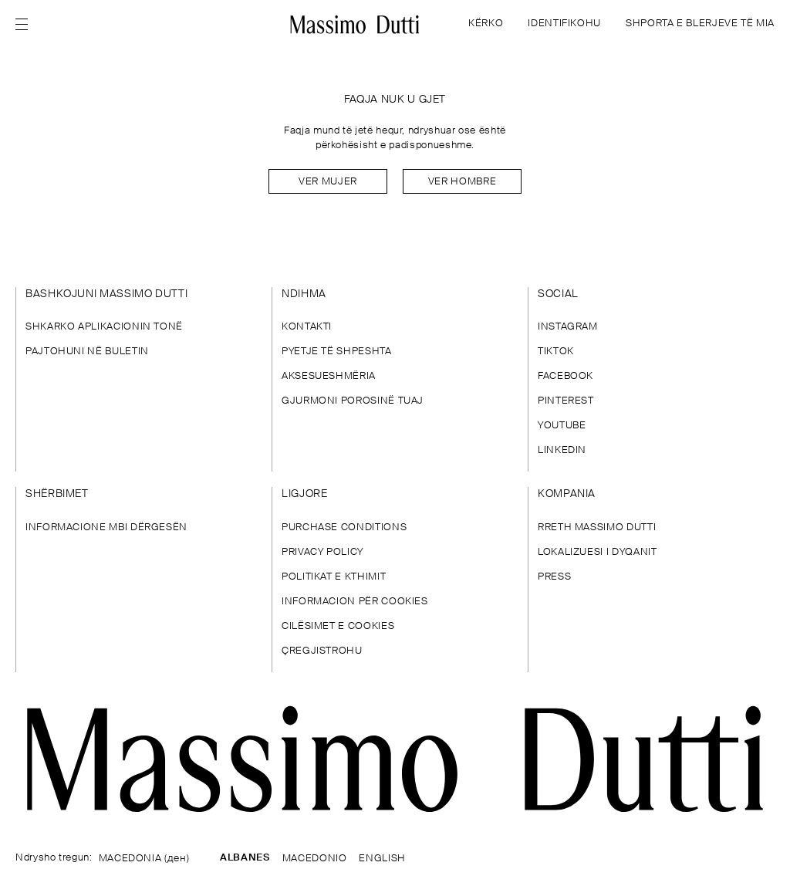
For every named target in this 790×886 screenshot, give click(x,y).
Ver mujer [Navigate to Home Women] (328, 182)
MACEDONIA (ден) (144, 859)
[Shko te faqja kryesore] (395, 759)
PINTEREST (566, 401)
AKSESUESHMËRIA (329, 376)
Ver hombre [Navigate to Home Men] (462, 182)
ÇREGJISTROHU (322, 651)
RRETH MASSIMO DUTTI (597, 527)
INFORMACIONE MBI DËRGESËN (106, 527)
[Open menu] (26, 24)
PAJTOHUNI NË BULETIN (87, 352)
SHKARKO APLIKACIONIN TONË (104, 327)
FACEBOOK (565, 376)
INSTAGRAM (568, 327)
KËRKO (485, 24)
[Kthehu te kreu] (355, 25)
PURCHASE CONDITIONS (344, 527)
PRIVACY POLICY (322, 552)
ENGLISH (382, 859)
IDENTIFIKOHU (564, 24)
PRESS (554, 577)
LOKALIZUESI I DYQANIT (597, 552)
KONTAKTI (307, 327)
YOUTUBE (562, 426)
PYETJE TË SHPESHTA (337, 352)
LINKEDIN (562, 450)
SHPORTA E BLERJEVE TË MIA (700, 24)
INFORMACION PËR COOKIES (355, 602)
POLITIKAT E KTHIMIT (334, 577)
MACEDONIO (314, 859)
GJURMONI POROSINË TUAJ (353, 401)
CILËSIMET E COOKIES (338, 626)
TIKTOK (556, 352)
